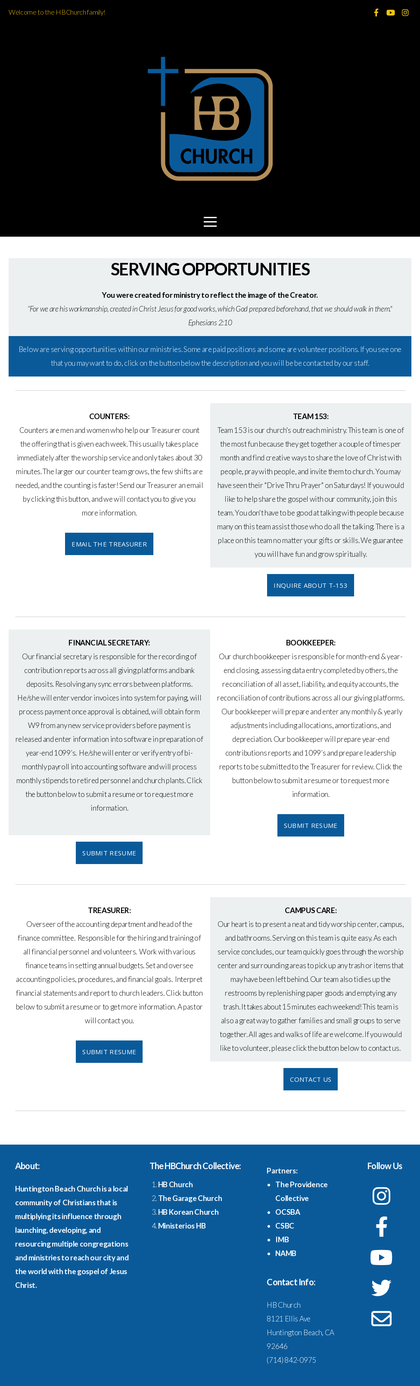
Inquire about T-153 (311, 585)
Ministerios (177, 1225)
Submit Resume (109, 853)
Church (180, 1184)
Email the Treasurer (109, 544)
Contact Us (310, 1079)
